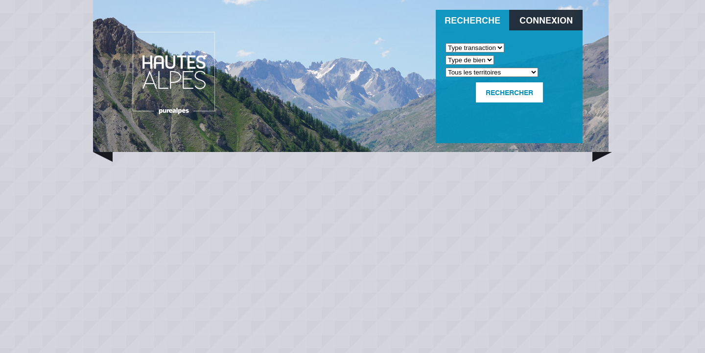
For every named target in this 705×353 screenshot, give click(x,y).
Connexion (546, 19)
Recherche (472, 19)
